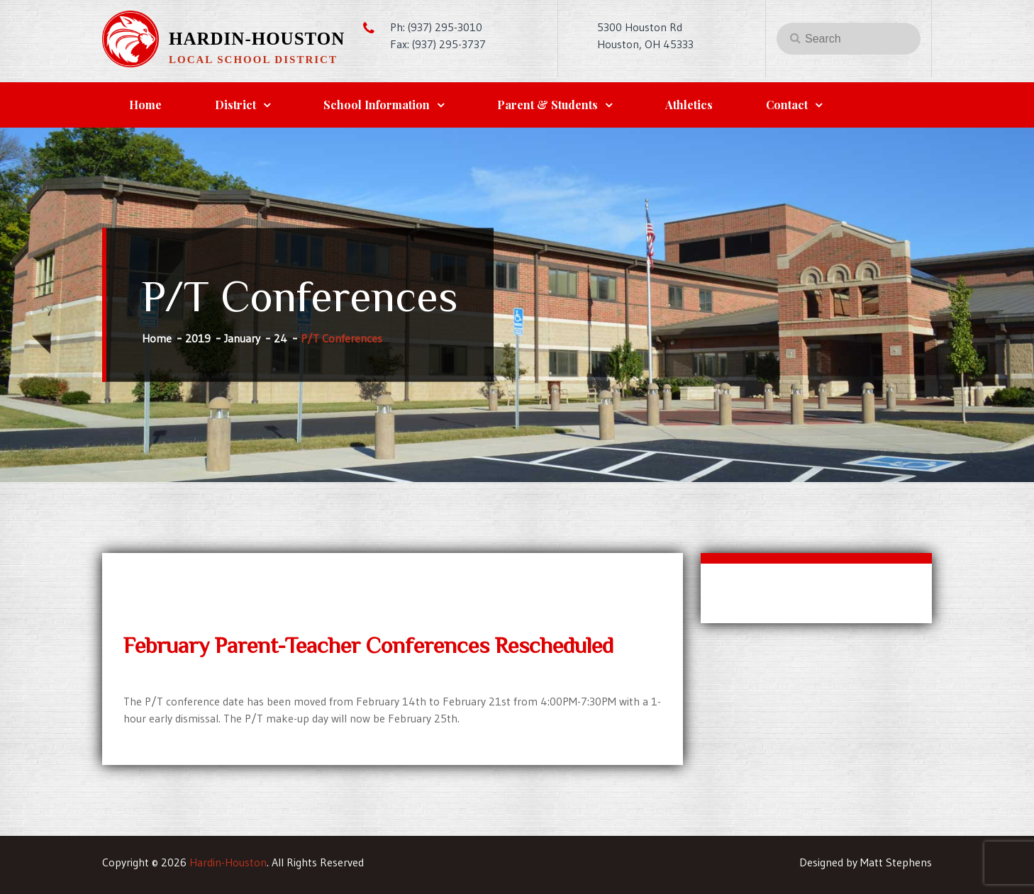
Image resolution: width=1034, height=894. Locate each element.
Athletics (689, 104)
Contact (787, 104)
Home (145, 104)
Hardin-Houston (257, 38)
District (235, 104)
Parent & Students (547, 104)
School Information (376, 104)
